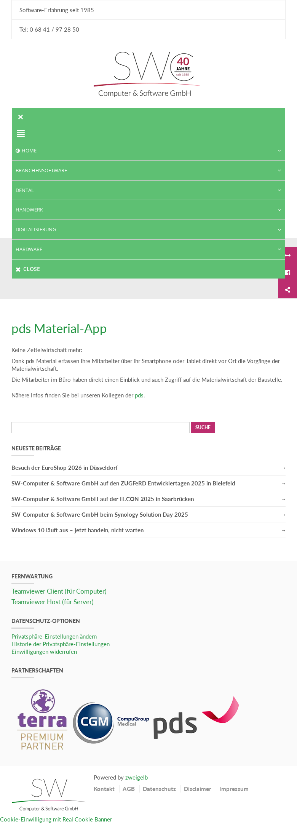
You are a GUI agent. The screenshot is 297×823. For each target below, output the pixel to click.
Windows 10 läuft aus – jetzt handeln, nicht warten (77, 530)
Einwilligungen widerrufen (44, 651)
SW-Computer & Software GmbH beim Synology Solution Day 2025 (99, 514)
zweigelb (136, 777)
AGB (129, 788)
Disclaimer (197, 788)
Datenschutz (159, 788)
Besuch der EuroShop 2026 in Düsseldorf (64, 467)
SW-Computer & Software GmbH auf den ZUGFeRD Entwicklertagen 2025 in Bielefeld (123, 483)
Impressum (234, 788)
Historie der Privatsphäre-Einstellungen (60, 643)
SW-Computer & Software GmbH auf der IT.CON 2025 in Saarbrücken (102, 498)
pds (139, 395)
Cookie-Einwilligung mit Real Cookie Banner (56, 819)
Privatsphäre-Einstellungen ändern (54, 636)
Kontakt (104, 788)
